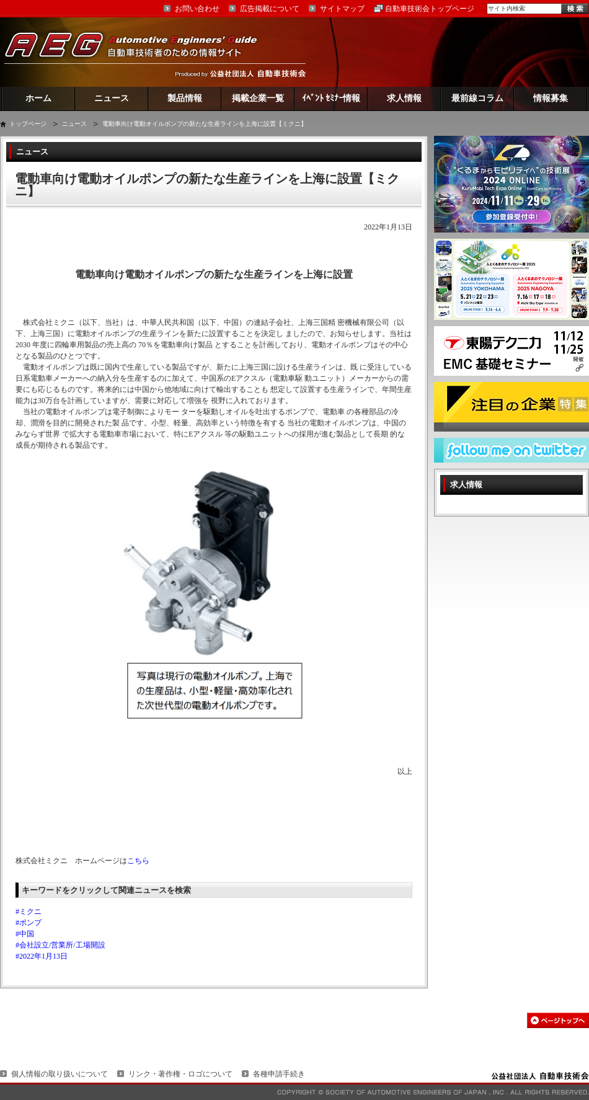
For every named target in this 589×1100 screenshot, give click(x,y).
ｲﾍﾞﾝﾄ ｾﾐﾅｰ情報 (331, 98)
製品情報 (184, 98)
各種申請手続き (279, 1074)
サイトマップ (342, 8)
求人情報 (404, 98)
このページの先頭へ (558, 1020)
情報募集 (550, 98)
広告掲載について (269, 8)
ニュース (111, 98)
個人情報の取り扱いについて (59, 1074)
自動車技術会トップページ (429, 8)
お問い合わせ (197, 8)
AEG (139, 51)
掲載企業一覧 (258, 98)
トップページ (27, 123)
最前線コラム (477, 98)
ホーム (38, 98)
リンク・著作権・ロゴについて (180, 1074)
